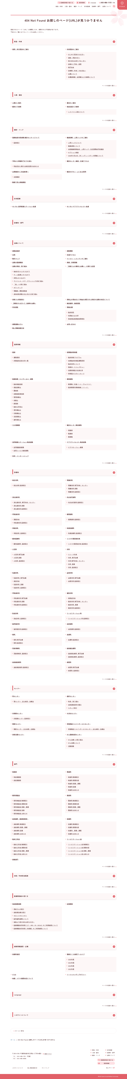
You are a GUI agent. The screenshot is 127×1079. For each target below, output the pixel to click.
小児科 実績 (18, 558)
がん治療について (74, 743)
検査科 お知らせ (73, 790)
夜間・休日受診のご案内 (20, 49)
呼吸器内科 (16, 514)
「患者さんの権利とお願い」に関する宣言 (81, 266)
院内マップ (16, 258)
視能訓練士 (17, 387)
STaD (14, 974)
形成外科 (15, 613)
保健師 (70, 430)
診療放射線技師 (19, 394)
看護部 (14, 772)
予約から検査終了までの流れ (22, 161)
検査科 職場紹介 (73, 777)
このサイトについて (21, 1015)
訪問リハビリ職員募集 (21, 450)
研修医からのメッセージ (76, 373)
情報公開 (70, 307)
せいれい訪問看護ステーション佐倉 (24, 206)
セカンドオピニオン (20, 915)
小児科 (14, 549)
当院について (19, 243)
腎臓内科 (70, 480)
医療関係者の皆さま (21, 896)
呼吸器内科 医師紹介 (20, 522)
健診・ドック (19, 130)
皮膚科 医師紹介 (73, 640)
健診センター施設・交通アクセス (78, 161)
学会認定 (15, 307)
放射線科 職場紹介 (20, 824)
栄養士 (16, 400)
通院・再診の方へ (74, 58)
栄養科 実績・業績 (74, 830)
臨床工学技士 (18, 407)
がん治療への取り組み (75, 740)
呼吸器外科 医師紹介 (20, 605)
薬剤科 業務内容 (73, 804)
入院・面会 (18, 95)
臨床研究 (71, 312)
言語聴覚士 (17, 416)
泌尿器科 (70, 624)
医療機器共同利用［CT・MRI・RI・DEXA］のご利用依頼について (36, 925)
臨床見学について (74, 364)
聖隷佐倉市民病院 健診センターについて (25, 137)
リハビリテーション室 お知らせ (78, 854)
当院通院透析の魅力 (74, 705)
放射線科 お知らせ (20, 834)
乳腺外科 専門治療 (20, 578)
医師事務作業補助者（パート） (78, 387)
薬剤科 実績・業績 (74, 807)
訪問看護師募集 (19, 447)
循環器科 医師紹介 (74, 519)
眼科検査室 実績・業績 (21, 807)
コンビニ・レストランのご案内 (77, 258)
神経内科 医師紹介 (20, 533)
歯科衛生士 (17, 420)
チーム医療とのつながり (22, 275)
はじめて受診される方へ (76, 54)
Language (17, 995)
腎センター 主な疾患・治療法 (24, 701)
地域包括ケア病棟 (73, 107)
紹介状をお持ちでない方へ (77, 61)
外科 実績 (71, 564)
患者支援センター (18, 734)
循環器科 (70, 514)
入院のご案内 (16, 103)
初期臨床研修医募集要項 (76, 360)
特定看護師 (17, 777)
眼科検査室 (16, 795)
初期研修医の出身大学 (75, 370)
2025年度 (71, 959)
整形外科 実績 (73, 605)
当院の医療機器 (17, 262)
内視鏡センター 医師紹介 (22, 718)
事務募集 (70, 379)
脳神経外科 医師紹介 (20, 629)
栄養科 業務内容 (73, 827)
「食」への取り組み (20, 284)
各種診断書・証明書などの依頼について (81, 77)
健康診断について (74, 146)
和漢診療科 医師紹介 (75, 533)
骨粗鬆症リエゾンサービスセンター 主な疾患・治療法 (86, 729)
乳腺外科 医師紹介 (20, 587)
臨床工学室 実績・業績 (21, 851)
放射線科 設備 (18, 830)
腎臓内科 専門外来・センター (78, 485)
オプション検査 (73, 152)
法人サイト (109, 1068)
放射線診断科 (16, 662)
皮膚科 (69, 634)
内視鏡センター (17, 713)
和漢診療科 (70, 528)
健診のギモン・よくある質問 (76, 172)
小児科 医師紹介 (19, 561)
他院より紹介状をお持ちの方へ (24, 922)
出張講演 (70, 904)
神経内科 (15, 528)
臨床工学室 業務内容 (20, 847)
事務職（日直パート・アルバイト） (80, 384)
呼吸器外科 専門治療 (20, 598)
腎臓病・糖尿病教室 (20, 291)
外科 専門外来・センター (76, 561)
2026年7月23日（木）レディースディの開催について (85, 156)
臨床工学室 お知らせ (20, 854)
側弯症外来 (72, 598)
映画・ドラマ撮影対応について (22, 978)
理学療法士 (17, 410)
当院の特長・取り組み (19, 266)
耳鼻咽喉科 (16, 648)
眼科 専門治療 (18, 640)
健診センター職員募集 (74, 425)
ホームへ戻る (19, 1031)
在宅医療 (17, 198)
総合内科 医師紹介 (20, 485)
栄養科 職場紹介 (73, 824)
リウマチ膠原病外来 (73, 539)
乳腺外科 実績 (18, 584)
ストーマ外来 (72, 554)
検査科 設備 (72, 787)
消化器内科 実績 (19, 505)
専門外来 (71, 67)
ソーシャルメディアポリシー (76, 974)
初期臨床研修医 (72, 352)
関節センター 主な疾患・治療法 (24, 729)
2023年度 (71, 966)
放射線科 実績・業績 (20, 827)
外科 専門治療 (73, 558)
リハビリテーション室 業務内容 (78, 847)
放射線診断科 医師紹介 (21, 667)
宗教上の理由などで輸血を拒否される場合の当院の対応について (88, 299)
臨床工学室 (16, 839)
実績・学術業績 (72, 262)
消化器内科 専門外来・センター (24, 502)
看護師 (70, 433)
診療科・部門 (19, 223)
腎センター (16, 696)
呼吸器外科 (16, 593)
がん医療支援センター (74, 734)
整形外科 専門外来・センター (78, 601)
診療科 (16, 472)
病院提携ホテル (17, 324)
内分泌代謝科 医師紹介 (75, 502)
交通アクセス (71, 255)
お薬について (72, 74)
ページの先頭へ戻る (108, 85)
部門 (15, 764)
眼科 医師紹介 (18, 643)
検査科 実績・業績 (74, 783)
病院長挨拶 (16, 251)
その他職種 (16, 425)
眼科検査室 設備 (19, 810)
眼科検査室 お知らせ (20, 813)
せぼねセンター (72, 713)
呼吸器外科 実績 (19, 601)
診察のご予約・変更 (74, 64)
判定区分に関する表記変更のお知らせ (26, 166)
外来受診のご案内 (73, 49)
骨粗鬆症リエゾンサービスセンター (79, 724)
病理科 (69, 662)
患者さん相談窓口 (18, 299)
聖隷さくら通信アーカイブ (76, 954)
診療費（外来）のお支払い (77, 71)
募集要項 (17, 357)
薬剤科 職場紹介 (73, 800)
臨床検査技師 (18, 384)
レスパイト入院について (76, 112)
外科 (68, 549)
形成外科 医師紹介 (20, 618)
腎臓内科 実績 (73, 488)
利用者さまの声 (73, 315)
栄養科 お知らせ (73, 834)
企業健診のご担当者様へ (20, 172)
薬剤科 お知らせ (73, 810)
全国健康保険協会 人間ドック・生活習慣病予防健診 (86, 149)
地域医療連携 (16, 904)
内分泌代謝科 (71, 497)
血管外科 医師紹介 (74, 581)
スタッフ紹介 (72, 708)
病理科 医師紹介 (73, 670)
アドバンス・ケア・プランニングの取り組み (28, 281)
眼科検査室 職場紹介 (20, 800)
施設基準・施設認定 (73, 303)
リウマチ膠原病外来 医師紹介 (78, 544)
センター (17, 688)
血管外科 (70, 573)
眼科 (14, 634)
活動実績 (71, 746)
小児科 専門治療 (19, 554)
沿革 (13, 255)
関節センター (16, 724)
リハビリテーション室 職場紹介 (78, 844)
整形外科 (70, 593)
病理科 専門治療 (73, 667)
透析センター (71, 696)
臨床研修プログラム (74, 357)
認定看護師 (17, 780)
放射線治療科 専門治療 (76, 653)
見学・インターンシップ (20, 456)
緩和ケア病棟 (16, 107)
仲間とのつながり (19, 278)
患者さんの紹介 (19, 909)
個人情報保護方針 (18, 328)
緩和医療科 (16, 539)
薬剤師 (16, 391)
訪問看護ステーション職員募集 (22, 442)
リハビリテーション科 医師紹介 (78, 618)
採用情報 (17, 344)
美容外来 (17, 581)
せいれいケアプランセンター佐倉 (78, 206)
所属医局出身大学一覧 (21, 360)
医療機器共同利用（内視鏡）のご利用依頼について (31, 928)
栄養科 (69, 819)
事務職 (70, 437)
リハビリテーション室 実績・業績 (79, 851)
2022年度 (71, 969)
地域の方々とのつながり (22, 271)
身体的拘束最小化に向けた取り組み (25, 294)
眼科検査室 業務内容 (20, 804)
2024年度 (71, 963)
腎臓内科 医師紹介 (74, 492)
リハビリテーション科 (74, 613)
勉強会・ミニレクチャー (76, 367)
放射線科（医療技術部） (20, 819)
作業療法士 (17, 413)
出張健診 (17, 177)
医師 (13, 352)
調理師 (16, 403)
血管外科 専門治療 (74, 578)
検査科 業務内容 (73, 780)
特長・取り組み (73, 701)
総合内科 (15, 480)
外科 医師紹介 (73, 567)
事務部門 (15, 859)
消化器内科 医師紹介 (20, 509)
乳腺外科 (15, 573)
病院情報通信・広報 (21, 946)
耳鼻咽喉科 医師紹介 (21, 653)
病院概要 (70, 251)
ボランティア (18, 288)
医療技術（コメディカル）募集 (22, 379)
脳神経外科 (16, 624)
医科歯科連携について (21, 919)
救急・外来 (18, 41)
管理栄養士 (17, 397)
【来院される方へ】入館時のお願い (24, 303)
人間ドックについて (74, 143)
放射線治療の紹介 (19, 912)
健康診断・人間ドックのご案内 (77, 137)
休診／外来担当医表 (21, 876)
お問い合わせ (71, 324)
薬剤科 (69, 795)
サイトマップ (45, 1068)
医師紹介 (17, 143)
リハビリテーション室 (74, 839)
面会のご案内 (71, 103)
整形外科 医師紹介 (74, 608)
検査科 (69, 772)
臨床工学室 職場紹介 (20, 844)
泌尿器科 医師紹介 (74, 629)
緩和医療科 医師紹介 (21, 544)
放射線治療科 (71, 648)
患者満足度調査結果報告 (76, 319)
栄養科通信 (16, 954)
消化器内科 (16, 497)
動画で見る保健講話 (19, 182)
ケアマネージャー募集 (75, 447)
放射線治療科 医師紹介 (76, 657)
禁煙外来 (17, 519)
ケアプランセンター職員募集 (76, 442)
